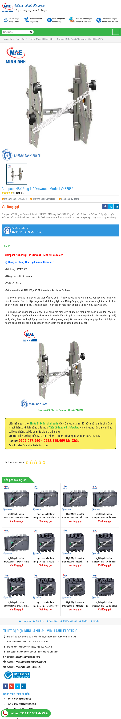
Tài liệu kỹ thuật (68, 621)
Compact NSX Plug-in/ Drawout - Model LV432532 (60, 410)
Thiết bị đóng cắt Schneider (63, 427)
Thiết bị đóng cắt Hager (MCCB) (21, 704)
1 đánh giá (19, 192)
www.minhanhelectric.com (28, 666)
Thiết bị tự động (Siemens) (18, 698)
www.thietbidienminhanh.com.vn (31, 661)
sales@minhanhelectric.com (26, 656)
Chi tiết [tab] (7, 246)
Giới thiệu (38, 621)
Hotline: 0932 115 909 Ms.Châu (25, 713)
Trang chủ (25, 621)
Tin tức (83, 621)
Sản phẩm (52, 621)
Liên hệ (95, 621)
